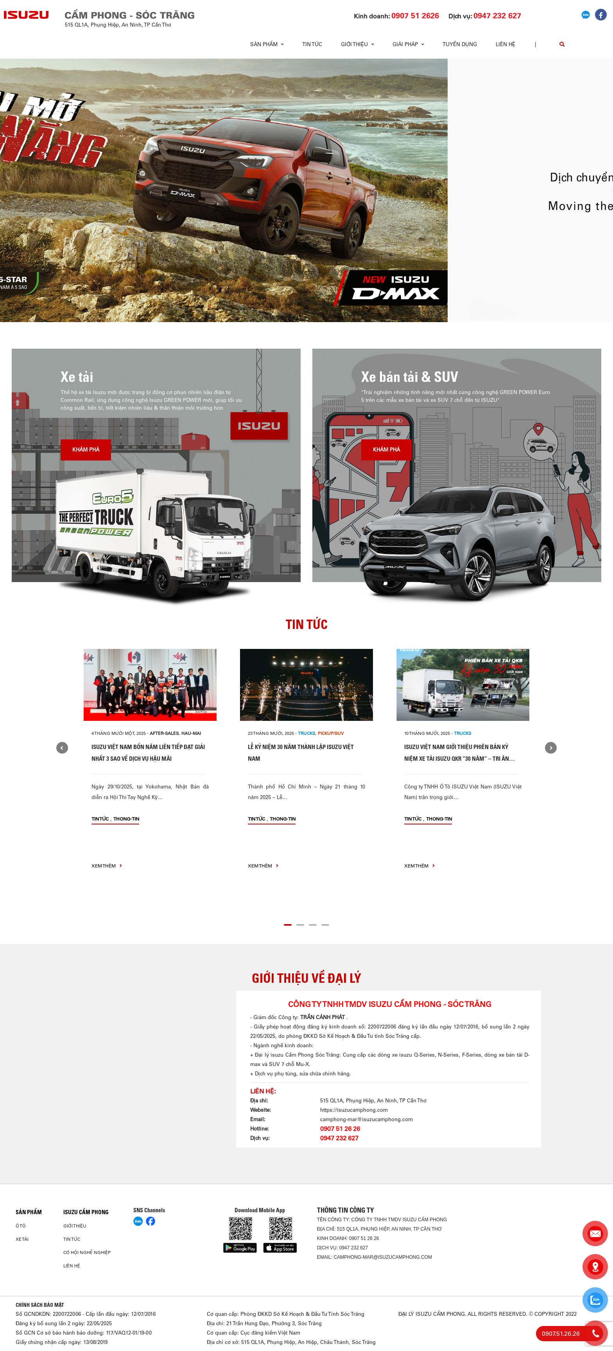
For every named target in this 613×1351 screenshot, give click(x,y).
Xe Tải (22, 1239)
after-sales (164, 733)
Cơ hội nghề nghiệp (87, 1252)
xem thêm (106, 865)
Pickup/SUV (331, 733)
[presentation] (22, 190)
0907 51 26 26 (340, 1128)
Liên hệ (505, 44)
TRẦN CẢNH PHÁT (323, 1017)
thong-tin (126, 818)
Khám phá (85, 449)
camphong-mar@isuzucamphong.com (366, 1119)
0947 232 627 (339, 1138)
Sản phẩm (29, 1212)
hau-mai (191, 733)
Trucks (306, 733)
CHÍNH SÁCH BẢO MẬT (40, 1305)
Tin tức (312, 44)
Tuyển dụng (460, 44)
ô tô (21, 1226)
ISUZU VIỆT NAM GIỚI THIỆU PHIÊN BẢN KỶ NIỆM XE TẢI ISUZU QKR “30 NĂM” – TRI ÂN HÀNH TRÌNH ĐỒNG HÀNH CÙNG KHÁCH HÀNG (459, 758)
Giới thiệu (74, 1226)
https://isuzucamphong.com (354, 1110)
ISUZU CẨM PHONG (86, 1212)
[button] (255, 307)
